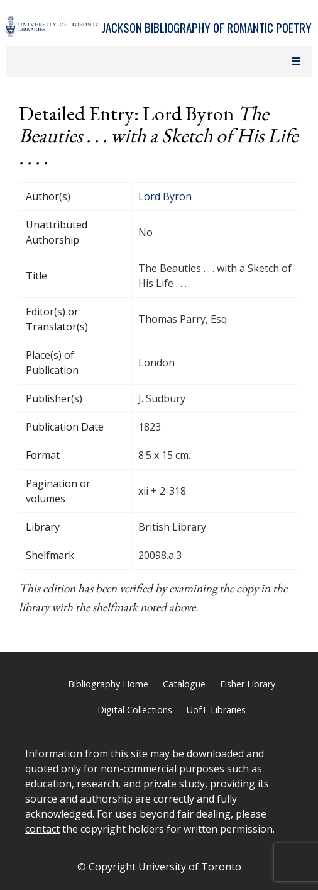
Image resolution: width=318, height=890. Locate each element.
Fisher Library (247, 684)
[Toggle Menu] (296, 62)
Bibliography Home (108, 684)
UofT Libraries (216, 710)
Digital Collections (134, 710)
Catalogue (184, 684)
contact (42, 829)
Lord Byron (165, 196)
